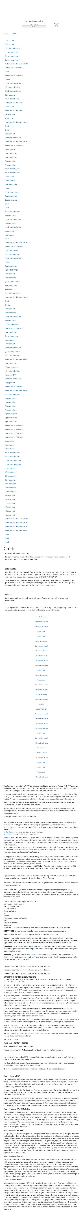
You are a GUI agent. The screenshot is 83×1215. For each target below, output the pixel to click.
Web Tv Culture (9, 827)
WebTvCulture (9, 838)
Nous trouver (9, 40)
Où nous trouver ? (11, 367)
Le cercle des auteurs (41, 617)
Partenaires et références (14, 68)
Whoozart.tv (8, 834)
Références (9, 289)
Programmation (10, 161)
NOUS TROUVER (11, 250)
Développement (10, 95)
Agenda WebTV (10, 375)
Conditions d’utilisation (13, 83)
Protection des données (13, 103)
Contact (7, 262)
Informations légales (12, 48)
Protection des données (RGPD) (16, 64)
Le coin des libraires (41, 622)
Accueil (5, 33)
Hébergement (10, 114)
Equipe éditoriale (11, 153)
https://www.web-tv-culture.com (15, 876)
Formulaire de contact (41, 626)
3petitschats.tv (9, 832)
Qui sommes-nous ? (12, 52)
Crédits (7, 79)
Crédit (14, 33)
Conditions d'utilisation (13, 91)
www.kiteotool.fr (31, 955)
